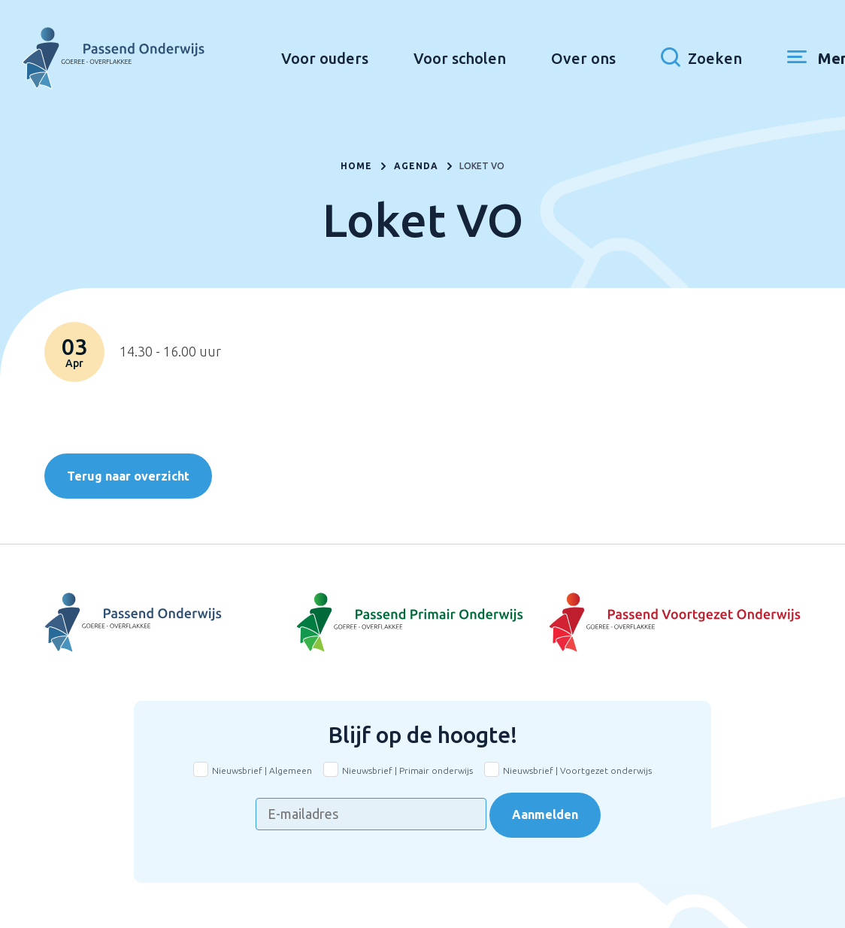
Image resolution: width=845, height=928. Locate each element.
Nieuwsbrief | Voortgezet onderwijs (577, 770)
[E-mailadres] (371, 814)
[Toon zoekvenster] (721, 56)
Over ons (603, 56)
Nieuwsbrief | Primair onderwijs (407, 770)
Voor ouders (344, 56)
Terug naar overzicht (128, 476)
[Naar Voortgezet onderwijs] (675, 623)
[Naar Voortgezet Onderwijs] (170, 623)
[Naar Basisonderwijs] (422, 623)
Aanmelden (545, 814)
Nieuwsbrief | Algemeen (262, 770)
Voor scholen (479, 56)
